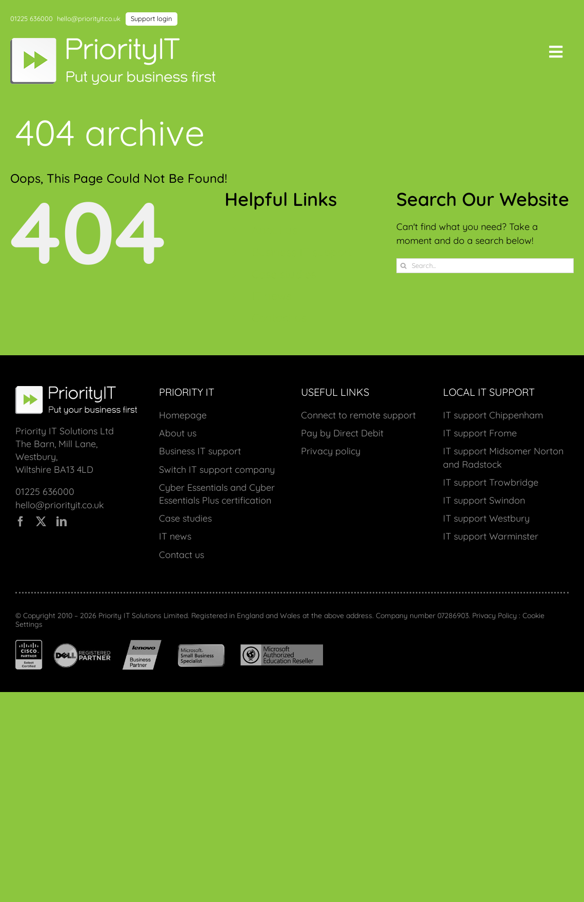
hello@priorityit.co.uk (88, 18)
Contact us (279, 318)
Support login (151, 18)
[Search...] (485, 265)
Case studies (284, 274)
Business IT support (302, 252)
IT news (271, 296)
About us (274, 230)
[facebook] (20, 521)
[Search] (403, 265)
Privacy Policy (494, 615)
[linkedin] (61, 521)
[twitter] (41, 521)
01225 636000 (31, 18)
